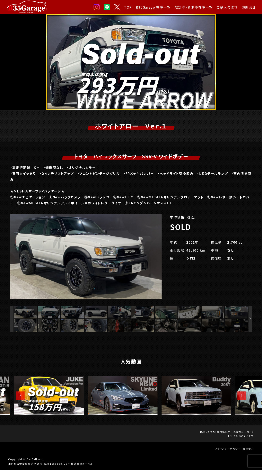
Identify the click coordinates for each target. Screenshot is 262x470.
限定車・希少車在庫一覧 (194, 7)
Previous (18, 396)
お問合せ (249, 7)
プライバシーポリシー (228, 448)
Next (239, 396)
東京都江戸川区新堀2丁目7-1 (235, 431)
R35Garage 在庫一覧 (153, 7)
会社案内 (248, 448)
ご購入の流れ (227, 7)
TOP (128, 7)
